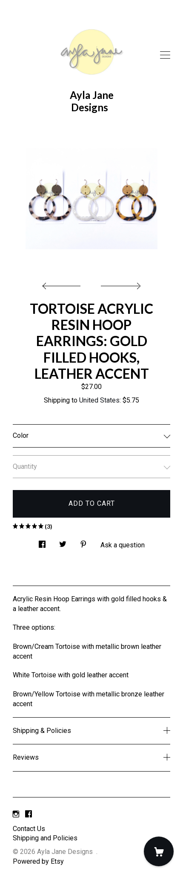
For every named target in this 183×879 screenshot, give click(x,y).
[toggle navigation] (165, 55)
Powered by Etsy (38, 861)
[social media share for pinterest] (83, 542)
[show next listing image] (119, 283)
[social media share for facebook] (42, 542)
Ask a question (122, 545)
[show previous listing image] (63, 283)
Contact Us (29, 829)
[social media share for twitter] (62, 542)
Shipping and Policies (45, 838)
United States (99, 400)
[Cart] (159, 851)
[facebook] (28, 815)
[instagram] (16, 815)
